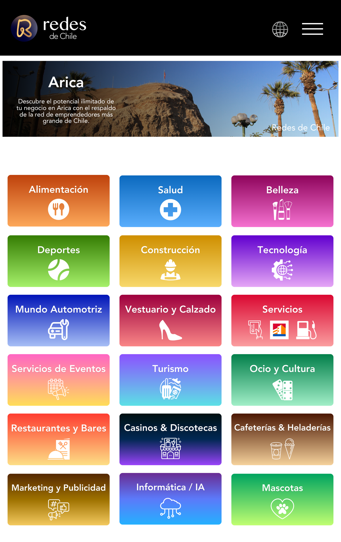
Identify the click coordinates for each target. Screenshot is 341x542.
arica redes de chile (10, 60)
